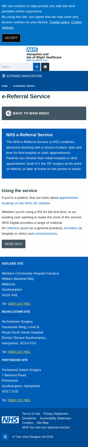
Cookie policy (59, 22)
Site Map (43, 422)
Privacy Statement (56, 413)
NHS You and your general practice (46, 427)
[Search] (16, 67)
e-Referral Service (24, 86)
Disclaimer (29, 418)
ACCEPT (11, 38)
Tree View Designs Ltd (30, 436)
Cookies (27, 422)
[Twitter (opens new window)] (5, 436)
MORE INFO (13, 244)
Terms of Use (31, 413)
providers (71, 228)
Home (5, 86)
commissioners (45, 233)
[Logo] (44, 54)
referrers (13, 228)
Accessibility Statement (55, 418)
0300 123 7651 (19, 304)
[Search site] (36, 67)
